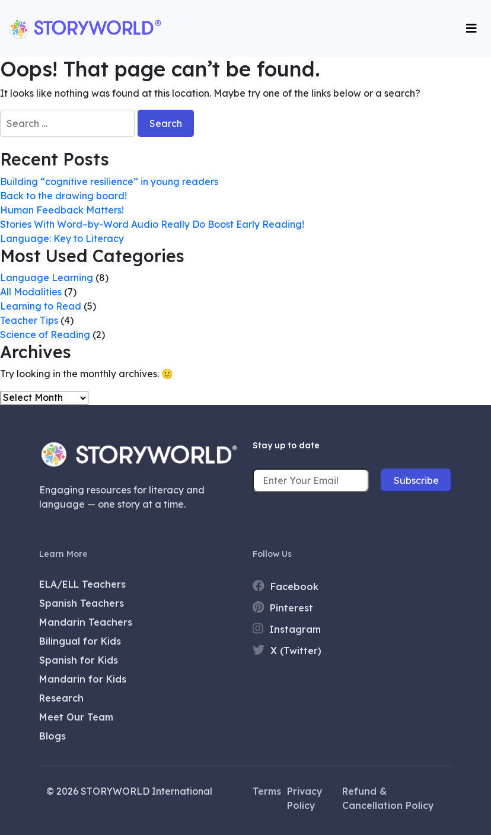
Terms (267, 791)
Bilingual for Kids (80, 641)
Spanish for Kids (78, 660)
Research (61, 698)
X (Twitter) (287, 650)
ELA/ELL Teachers (82, 584)
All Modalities (31, 292)
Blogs (52, 736)
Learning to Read (40, 306)
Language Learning (46, 277)
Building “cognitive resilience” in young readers (109, 181)
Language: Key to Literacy (62, 238)
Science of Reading (45, 334)
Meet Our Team (76, 717)
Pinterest (283, 607)
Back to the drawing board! (63, 196)
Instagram (287, 629)
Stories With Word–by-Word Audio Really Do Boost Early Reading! (152, 224)
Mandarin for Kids (82, 679)
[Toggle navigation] (471, 28)
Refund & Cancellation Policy (388, 798)
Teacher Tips (29, 320)
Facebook (285, 586)
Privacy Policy (305, 798)
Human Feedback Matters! (63, 210)
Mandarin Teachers (85, 622)
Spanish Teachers (81, 603)
